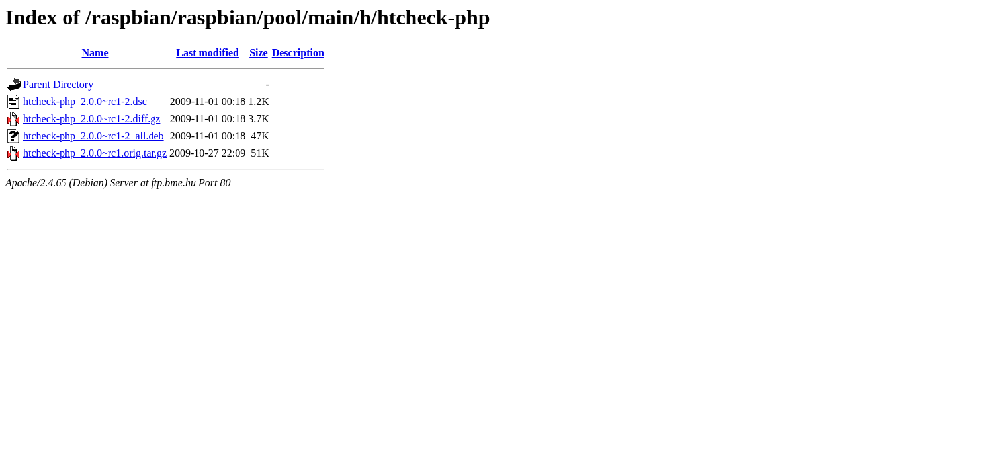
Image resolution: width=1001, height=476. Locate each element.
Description (298, 52)
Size (258, 52)
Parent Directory (58, 84)
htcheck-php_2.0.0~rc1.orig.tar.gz (95, 153)
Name (95, 52)
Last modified (207, 52)
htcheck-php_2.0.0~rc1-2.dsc (85, 101)
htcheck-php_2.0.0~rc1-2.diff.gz (91, 118)
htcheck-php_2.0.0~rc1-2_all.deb (93, 135)
